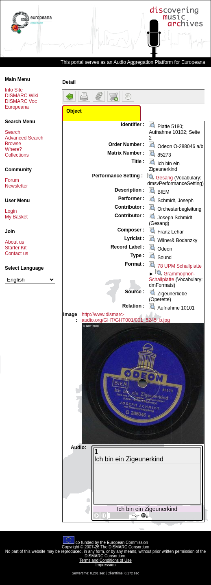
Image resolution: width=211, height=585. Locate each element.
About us (14, 242)
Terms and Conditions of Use (105, 560)
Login (11, 211)
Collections (17, 155)
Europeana (17, 107)
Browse (13, 143)
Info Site (14, 90)
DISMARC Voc (21, 101)
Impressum (105, 565)
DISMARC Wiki (21, 95)
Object (73, 111)
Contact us (16, 253)
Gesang (164, 178)
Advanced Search (24, 138)
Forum (12, 180)
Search (12, 132)
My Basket (16, 217)
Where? (13, 149)
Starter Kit (15, 248)
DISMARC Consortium (129, 547)
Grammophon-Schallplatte (172, 276)
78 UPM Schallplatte (179, 266)
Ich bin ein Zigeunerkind (147, 509)
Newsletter (16, 186)
